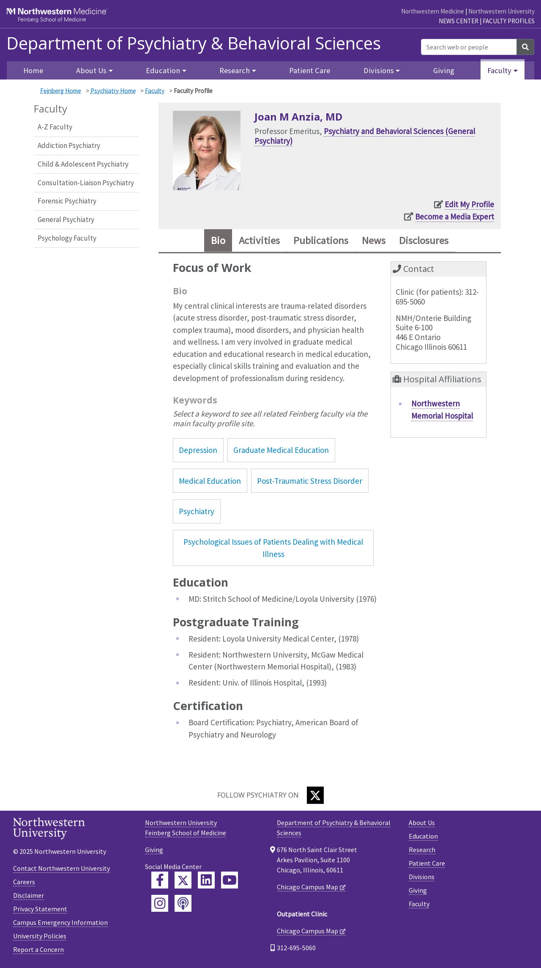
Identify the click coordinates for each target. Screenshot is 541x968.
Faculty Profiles (509, 21)
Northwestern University (501, 11)
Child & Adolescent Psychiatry (83, 164)
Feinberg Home (60, 91)
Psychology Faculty (67, 238)
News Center (458, 21)
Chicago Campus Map (307, 887)
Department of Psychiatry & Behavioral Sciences (193, 43)
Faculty (154, 91)
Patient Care (309, 70)
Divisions (421, 876)
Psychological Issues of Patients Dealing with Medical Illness (273, 548)
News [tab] (373, 240)
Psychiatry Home (113, 91)
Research (422, 849)
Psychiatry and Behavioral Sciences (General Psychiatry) (364, 136)
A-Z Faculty (55, 127)
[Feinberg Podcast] (183, 903)
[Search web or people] (469, 47)
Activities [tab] (259, 240)
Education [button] (163, 70)
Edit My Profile (469, 204)
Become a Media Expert (454, 216)
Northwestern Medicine (432, 11)
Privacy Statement (40, 909)
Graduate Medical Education (281, 450)
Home (33, 70)
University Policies (39, 936)
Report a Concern (38, 949)
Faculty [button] (499, 70)
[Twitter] (315, 795)
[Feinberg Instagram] (159, 903)
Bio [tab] (218, 240)
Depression (198, 450)
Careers (24, 882)
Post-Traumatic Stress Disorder (309, 481)
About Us (422, 822)
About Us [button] (91, 70)
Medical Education (210, 481)
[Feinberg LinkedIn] (206, 880)
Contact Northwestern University (61, 868)
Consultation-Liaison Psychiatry (86, 182)
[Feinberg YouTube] (229, 880)
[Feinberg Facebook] (159, 880)
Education (423, 836)
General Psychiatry (66, 219)
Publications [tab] (320, 240)
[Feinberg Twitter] (183, 880)
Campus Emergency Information (60, 922)
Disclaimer (28, 895)
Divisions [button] (378, 70)
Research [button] (234, 70)
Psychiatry (196, 511)
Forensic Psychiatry (67, 201)
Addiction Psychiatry (69, 145)
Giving (443, 70)
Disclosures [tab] (423, 240)
